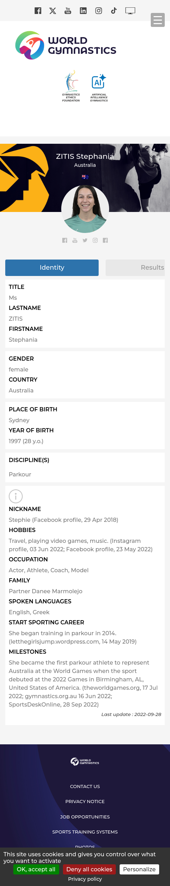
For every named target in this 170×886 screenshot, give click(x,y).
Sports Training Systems (85, 832)
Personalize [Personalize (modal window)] (139, 869)
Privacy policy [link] (85, 879)
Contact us (85, 786)
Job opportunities (85, 817)
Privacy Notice (85, 801)
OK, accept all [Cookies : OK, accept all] (36, 869)
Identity (52, 267)
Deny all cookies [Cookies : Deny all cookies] (89, 869)
